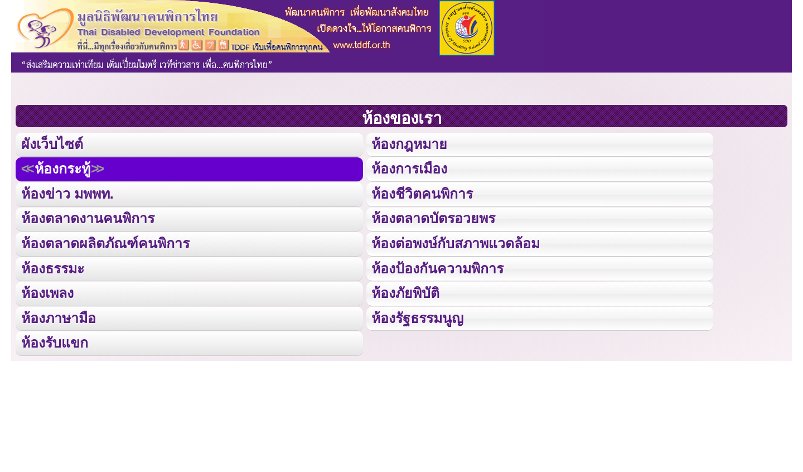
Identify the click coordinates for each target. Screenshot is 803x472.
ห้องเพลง (47, 291)
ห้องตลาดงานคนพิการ (87, 217)
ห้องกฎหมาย (409, 144)
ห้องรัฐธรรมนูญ (417, 316)
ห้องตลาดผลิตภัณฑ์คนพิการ (105, 242)
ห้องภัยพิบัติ (405, 291)
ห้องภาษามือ (58, 316)
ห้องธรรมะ (52, 266)
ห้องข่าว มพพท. (67, 193)
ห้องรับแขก (54, 341)
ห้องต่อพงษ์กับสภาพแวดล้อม (455, 242)
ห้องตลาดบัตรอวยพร (433, 217)
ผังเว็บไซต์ (51, 144)
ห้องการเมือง (409, 168)
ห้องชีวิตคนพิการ (422, 193)
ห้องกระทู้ (62, 168)
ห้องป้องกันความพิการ (437, 266)
